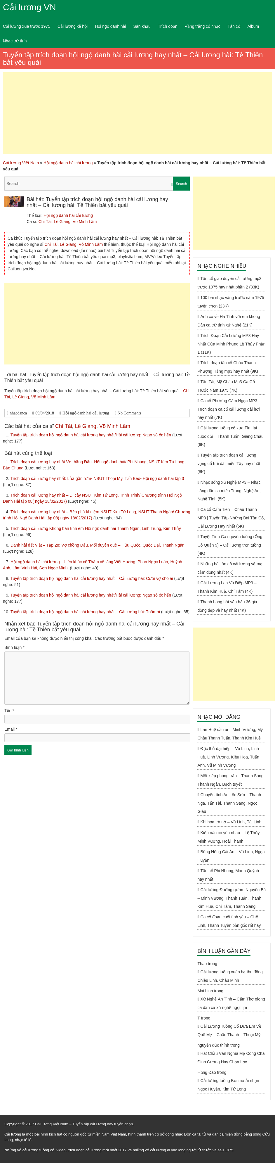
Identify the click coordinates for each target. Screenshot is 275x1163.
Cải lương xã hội (73, 26)
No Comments (129, 413)
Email (10, 729)
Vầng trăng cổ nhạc (202, 26)
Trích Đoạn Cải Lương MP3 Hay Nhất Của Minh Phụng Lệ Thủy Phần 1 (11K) (231, 344)
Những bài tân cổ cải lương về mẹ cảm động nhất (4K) (229, 568)
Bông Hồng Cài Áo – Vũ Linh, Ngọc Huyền (230, 856)
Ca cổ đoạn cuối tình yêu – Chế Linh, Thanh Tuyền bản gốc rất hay (229, 921)
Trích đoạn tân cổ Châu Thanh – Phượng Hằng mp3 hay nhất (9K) (228, 367)
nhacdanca (18, 413)
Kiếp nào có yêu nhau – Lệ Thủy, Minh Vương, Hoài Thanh (228, 837)
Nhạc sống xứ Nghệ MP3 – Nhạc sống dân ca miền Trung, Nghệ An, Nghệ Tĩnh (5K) (228, 490)
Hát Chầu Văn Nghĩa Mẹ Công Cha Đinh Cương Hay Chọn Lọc (230, 1057)
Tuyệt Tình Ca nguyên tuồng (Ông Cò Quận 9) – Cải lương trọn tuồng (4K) (229, 545)
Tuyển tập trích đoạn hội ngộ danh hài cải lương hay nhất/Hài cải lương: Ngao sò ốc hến (91, 435)
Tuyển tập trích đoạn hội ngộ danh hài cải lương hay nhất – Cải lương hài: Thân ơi (86, 611)
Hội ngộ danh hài (110, 26)
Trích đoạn (167, 26)
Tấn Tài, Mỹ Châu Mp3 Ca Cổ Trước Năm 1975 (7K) (226, 386)
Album (253, 26)
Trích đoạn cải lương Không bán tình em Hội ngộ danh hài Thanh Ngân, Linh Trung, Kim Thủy (96, 528)
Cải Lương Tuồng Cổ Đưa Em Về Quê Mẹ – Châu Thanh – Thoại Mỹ (229, 1030)
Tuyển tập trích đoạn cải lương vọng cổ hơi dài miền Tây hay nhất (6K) (228, 463)
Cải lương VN (29, 7)
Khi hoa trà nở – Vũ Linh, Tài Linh (231, 822)
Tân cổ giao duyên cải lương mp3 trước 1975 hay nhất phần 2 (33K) (229, 282)
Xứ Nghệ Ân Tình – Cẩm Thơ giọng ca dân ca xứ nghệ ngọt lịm (231, 1003)
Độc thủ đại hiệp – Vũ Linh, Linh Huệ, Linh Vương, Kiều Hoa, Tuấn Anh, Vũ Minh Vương (228, 757)
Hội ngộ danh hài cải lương (68, 162)
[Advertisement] (137, 113)
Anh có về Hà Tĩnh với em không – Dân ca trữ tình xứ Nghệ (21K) (230, 320)
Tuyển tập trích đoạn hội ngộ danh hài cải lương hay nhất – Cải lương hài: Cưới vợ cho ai (92, 578)
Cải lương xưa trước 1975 (26, 26)
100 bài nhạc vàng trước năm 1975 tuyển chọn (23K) (230, 301)
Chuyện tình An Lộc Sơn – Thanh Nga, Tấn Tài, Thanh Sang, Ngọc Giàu (229, 803)
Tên (9, 710)
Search (181, 184)
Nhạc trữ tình (15, 41)
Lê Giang (62, 221)
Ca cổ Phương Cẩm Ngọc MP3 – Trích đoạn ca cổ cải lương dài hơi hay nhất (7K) (228, 409)
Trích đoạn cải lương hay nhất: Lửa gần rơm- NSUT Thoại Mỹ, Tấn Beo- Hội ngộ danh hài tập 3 (97, 478)
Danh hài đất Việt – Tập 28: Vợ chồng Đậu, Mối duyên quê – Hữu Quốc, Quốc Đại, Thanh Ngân (98, 545)
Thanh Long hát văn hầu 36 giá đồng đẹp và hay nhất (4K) (227, 606)
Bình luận (14, 647)
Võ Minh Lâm (85, 221)
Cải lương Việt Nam (21, 162)
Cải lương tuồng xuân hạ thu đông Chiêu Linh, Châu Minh (229, 976)
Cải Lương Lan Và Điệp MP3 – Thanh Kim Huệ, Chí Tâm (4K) (226, 587)
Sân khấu (142, 26)
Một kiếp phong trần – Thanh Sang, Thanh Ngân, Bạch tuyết (230, 780)
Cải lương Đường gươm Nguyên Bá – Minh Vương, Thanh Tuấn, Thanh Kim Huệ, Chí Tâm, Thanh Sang (231, 898)
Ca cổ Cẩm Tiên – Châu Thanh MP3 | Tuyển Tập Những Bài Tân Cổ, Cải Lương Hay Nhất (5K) (231, 517)
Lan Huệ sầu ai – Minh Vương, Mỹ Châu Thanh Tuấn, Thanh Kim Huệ (230, 733)
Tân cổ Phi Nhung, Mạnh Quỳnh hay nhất (228, 875)
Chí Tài (45, 221)
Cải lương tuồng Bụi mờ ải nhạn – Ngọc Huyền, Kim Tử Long (229, 1084)
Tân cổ (234, 26)
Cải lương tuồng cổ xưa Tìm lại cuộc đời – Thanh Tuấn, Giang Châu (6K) (230, 436)
